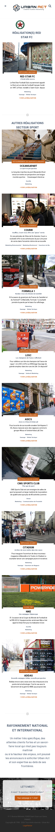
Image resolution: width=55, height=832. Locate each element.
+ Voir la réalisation (27, 98)
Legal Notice (27, 826)
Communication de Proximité (32, 501)
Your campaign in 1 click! (27, 798)
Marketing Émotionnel (30, 245)
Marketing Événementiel (13, 245)
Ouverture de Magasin (46, 245)
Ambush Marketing (32, 373)
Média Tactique (31, 94)
